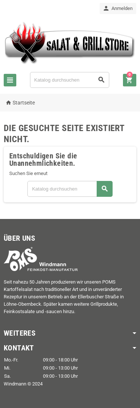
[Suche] (70, 80)
